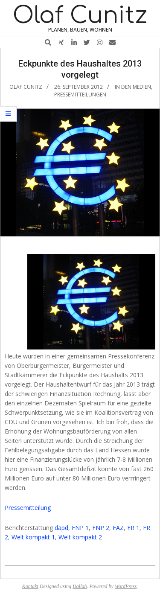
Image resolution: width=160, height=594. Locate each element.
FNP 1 (80, 528)
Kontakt (30, 586)
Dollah (80, 586)
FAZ (118, 528)
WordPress (126, 586)
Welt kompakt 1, (34, 537)
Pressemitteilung (28, 508)
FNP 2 (100, 528)
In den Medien (133, 86)
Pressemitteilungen (80, 94)
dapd (61, 528)
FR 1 (133, 528)
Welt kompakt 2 (80, 537)
